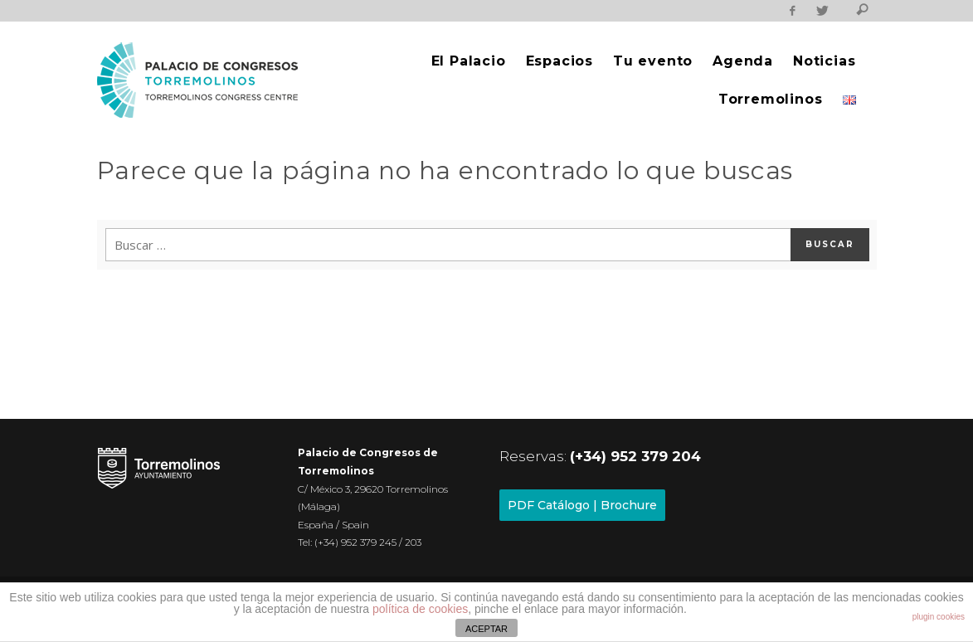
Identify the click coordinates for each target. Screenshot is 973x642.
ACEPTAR (486, 629)
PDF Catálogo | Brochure (582, 505)
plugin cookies (938, 616)
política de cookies (420, 608)
